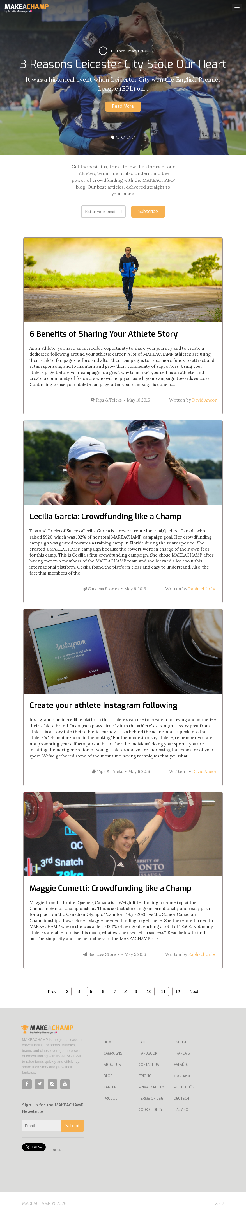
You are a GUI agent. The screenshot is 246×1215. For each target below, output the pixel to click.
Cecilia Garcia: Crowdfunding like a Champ (105, 516)
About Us (112, 1064)
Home (108, 1042)
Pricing (145, 1076)
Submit (72, 1126)
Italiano (181, 1110)
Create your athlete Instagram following (103, 705)
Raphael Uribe (202, 588)
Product (111, 1098)
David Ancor (204, 400)
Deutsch (181, 1098)
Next (194, 991)
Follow (56, 1150)
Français (182, 1053)
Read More (123, 106)
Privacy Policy (151, 1087)
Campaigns (113, 1053)
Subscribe (148, 211)
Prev (52, 991)
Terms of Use (151, 1098)
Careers (111, 1087)
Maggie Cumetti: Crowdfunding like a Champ (110, 888)
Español (181, 1064)
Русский (182, 1076)
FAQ (142, 1042)
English (180, 1042)
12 (177, 991)
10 (149, 991)
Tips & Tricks (106, 400)
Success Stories (101, 588)
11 (163, 991)
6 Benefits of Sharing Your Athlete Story (103, 334)
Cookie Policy (150, 1110)
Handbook (148, 1053)
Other (117, 50)
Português (184, 1087)
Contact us (149, 1064)
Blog (108, 1076)
